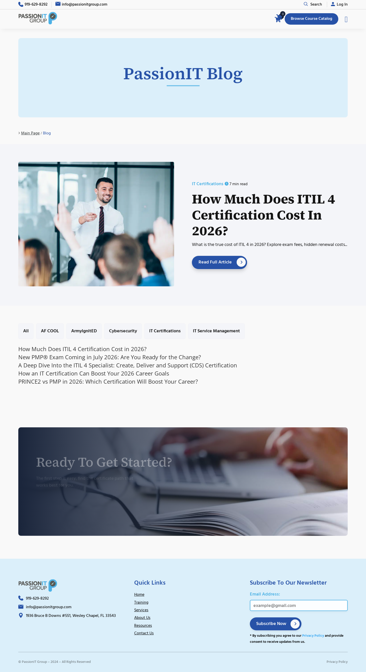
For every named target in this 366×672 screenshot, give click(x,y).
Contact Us (144, 633)
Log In (342, 4)
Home (139, 594)
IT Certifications (165, 331)
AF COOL (50, 331)
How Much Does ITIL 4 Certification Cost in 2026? (263, 215)
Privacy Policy (313, 636)
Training (141, 602)
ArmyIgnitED (84, 331)
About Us (142, 618)
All (26, 331)
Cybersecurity (123, 331)
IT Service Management (216, 331)
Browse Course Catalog (311, 18)
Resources (143, 625)
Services (141, 610)
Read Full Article (215, 262)
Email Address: (265, 594)
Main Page (30, 133)
